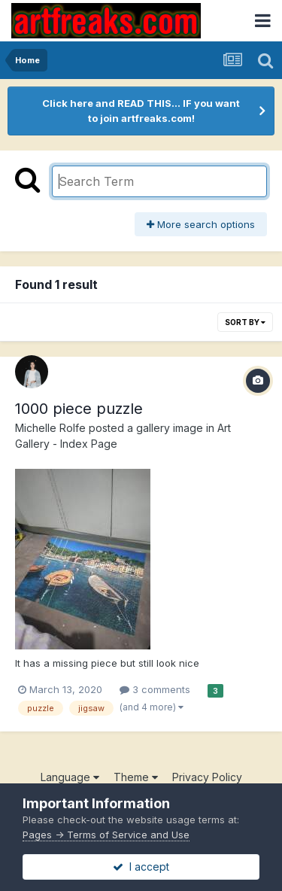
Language (70, 777)
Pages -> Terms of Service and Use (106, 835)
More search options (201, 224)
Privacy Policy (207, 777)
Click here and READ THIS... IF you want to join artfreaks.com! (141, 110)
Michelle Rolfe (50, 427)
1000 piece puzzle (79, 409)
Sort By (245, 322)
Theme (136, 777)
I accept (141, 866)
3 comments (155, 689)
